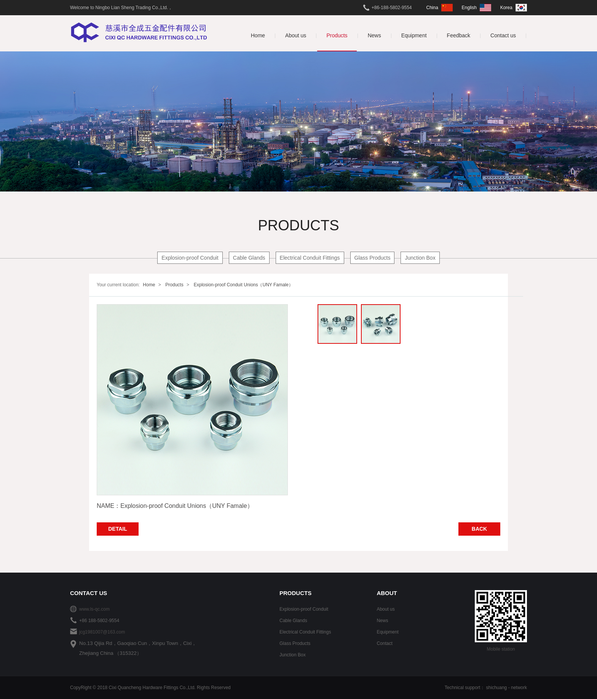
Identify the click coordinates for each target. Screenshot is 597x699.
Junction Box (420, 258)
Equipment (387, 632)
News (382, 620)
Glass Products (372, 258)
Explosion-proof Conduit (189, 258)
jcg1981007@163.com (102, 632)
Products (174, 284)
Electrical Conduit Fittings (310, 258)
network (519, 687)
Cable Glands (249, 258)
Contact (384, 643)
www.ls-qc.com (94, 609)
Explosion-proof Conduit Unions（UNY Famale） (243, 284)
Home (149, 284)
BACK (479, 529)
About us (385, 609)
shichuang (496, 687)
